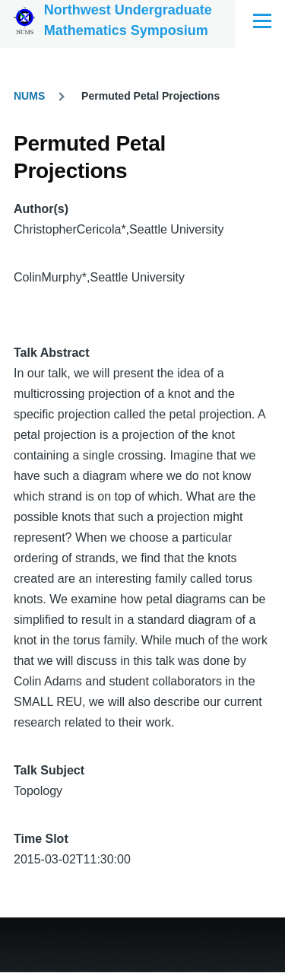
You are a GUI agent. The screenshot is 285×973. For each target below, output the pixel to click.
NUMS (29, 96)
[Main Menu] (262, 20)
